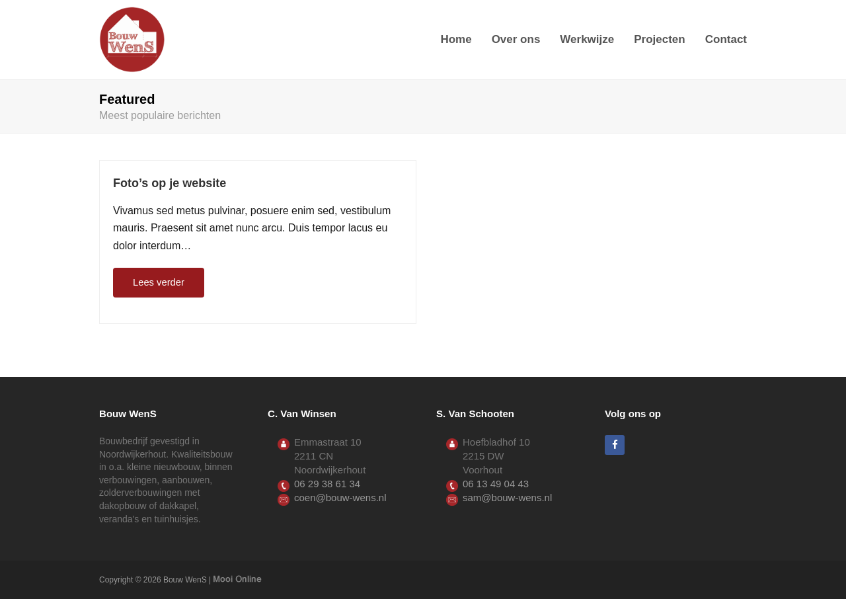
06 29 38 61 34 (327, 483)
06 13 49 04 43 (496, 483)
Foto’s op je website (169, 183)
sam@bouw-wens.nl (507, 497)
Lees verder (158, 282)
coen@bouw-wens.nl (340, 497)
